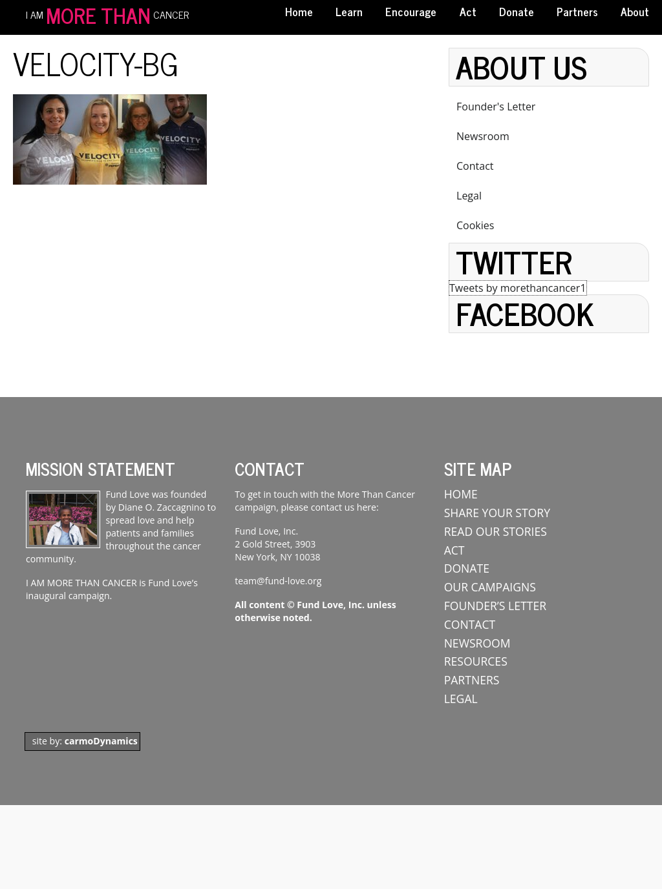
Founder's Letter (495, 106)
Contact (474, 166)
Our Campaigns (490, 587)
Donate (516, 11)
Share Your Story (497, 512)
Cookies (475, 225)
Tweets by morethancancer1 (517, 288)
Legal (469, 196)
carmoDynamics (101, 741)
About (635, 11)
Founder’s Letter (495, 605)
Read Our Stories (495, 531)
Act (468, 11)
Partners (577, 11)
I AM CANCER (107, 13)
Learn (349, 11)
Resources (475, 661)
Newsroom (482, 136)
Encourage (410, 11)
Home (299, 11)
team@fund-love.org (278, 581)
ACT (454, 550)
